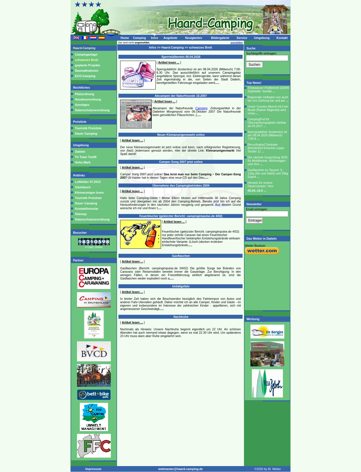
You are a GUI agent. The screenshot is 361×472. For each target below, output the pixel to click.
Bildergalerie (220, 38)
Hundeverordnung (88, 99)
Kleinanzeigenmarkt (220, 150)
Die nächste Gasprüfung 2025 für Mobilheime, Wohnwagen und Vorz (268, 161)
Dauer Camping (86, 133)
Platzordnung (84, 94)
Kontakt (282, 38)
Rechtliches (82, 87)
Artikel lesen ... (168, 62)
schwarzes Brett (86, 60)
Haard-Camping (84, 48)
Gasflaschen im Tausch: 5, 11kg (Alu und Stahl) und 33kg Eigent (268, 173)
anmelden (236, 42)
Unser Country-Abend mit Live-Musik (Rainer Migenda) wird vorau (268, 110)
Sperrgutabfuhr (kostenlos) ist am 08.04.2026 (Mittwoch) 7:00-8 (267, 135)
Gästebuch (82, 187)
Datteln (80, 151)
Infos (154, 38)
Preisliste (80, 121)
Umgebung (262, 38)
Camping (139, 38)
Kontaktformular (86, 208)
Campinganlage (86, 54)
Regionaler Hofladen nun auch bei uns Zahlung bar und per (268, 98)
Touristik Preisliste (88, 128)
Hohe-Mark (82, 162)
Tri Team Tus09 (85, 157)
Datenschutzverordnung (92, 110)
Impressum (93, 469)
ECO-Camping (85, 76)
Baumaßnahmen (86, 70)
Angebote (170, 38)
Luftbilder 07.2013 (87, 181)
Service (242, 38)
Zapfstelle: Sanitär (268, 89)
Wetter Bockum (255, 245)
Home (124, 38)
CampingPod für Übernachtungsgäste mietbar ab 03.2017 (267, 122)
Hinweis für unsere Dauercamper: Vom (261, 186)
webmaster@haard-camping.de (180, 469)
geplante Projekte (87, 65)
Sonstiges (82, 104)
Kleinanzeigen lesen (89, 192)
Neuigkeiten (193, 38)
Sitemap (80, 214)
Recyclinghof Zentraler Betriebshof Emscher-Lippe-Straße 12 (266, 148)
